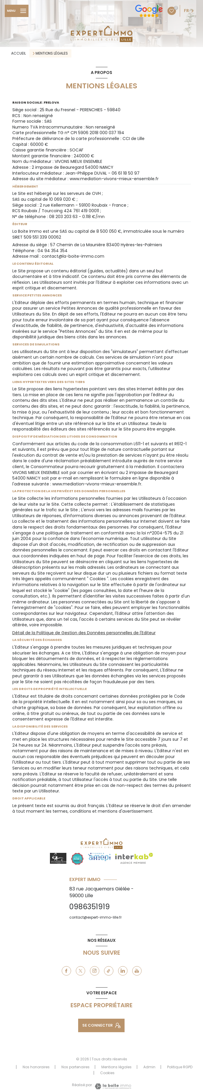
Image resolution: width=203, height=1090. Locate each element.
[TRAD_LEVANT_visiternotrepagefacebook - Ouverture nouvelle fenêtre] (66, 971)
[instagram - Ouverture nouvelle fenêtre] (94, 971)
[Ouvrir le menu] (16, 11)
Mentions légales (116, 1066)
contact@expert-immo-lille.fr (95, 917)
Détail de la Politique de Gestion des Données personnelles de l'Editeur (84, 633)
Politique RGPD (179, 1066)
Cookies (107, 1073)
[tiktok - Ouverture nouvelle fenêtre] (108, 971)
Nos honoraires (36, 1066)
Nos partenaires (75, 1066)
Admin (149, 1066)
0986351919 (89, 907)
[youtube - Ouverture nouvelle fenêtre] (137, 971)
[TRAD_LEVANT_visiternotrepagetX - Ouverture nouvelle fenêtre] (80, 971)
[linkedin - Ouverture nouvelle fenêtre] (122, 971)
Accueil (18, 53)
